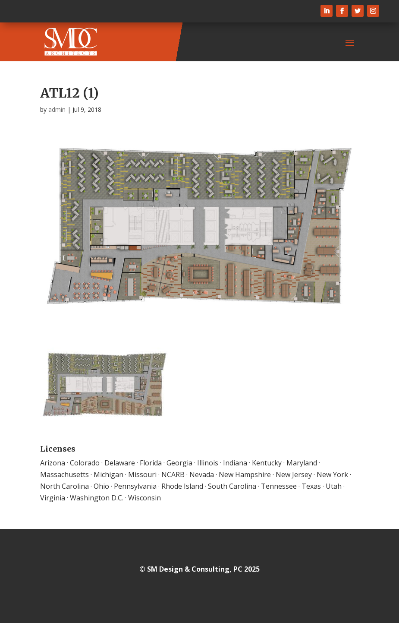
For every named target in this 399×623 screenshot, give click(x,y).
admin (57, 109)
